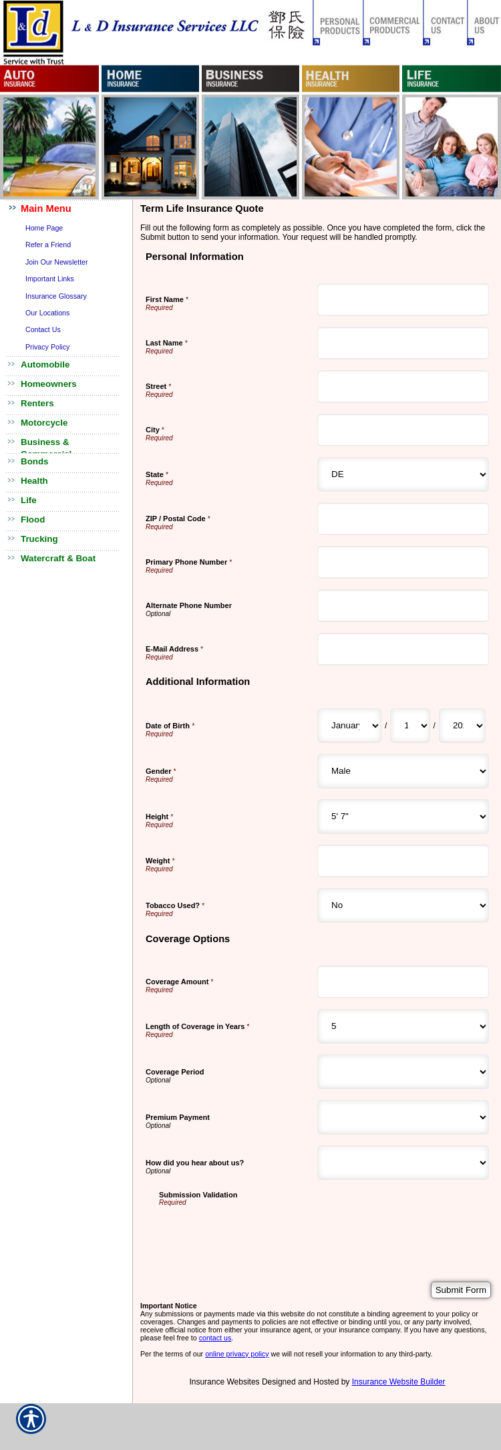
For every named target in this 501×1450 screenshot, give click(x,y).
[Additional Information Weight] (403, 861)
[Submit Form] (461, 1290)
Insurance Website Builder (399, 1382)
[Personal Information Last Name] (403, 343)
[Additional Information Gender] (403, 771)
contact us (215, 1338)
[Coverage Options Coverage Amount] (403, 982)
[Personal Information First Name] (403, 299)
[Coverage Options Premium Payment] (403, 1117)
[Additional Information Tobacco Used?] (403, 905)
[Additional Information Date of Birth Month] (349, 725)
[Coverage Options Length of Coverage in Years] (403, 1026)
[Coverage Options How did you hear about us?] (403, 1162)
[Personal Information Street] (403, 386)
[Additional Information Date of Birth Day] (410, 725)
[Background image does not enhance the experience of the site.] (67, 209)
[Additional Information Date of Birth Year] (462, 725)
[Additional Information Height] (403, 816)
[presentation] (260, 1232)
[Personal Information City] (403, 430)
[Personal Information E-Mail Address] (403, 649)
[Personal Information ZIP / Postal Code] (403, 518)
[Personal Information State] (403, 474)
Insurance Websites (224, 1382)
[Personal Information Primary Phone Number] (403, 562)
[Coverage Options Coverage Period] (403, 1071)
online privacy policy (237, 1354)
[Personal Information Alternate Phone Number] (403, 605)
